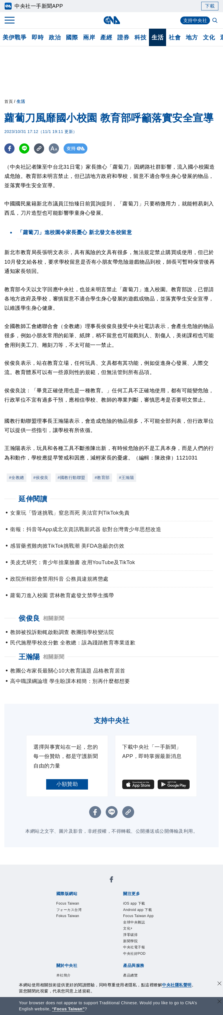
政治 (55, 37)
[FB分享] (9, 148)
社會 (175, 37)
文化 (209, 37)
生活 (157, 37)
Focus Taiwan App (138, 916)
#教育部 (102, 477)
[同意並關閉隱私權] (219, 984)
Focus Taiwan (67, 903)
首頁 (8, 101)
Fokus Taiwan (67, 916)
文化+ (128, 928)
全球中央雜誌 (134, 922)
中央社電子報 (134, 947)
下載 (210, 5)
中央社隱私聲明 (177, 985)
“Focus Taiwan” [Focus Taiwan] (68, 1009)
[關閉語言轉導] (219, 1002)
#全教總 (16, 477)
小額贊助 (67, 784)
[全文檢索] (215, 21)
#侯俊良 (40, 477)
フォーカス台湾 (69, 910)
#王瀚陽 (126, 477)
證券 (123, 37)
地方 (192, 37)
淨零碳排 (130, 935)
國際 (72, 37)
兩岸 (89, 37)
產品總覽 (130, 975)
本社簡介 (63, 975)
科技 (140, 37)
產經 (106, 37)
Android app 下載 (137, 910)
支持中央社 (195, 20)
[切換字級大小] (54, 148)
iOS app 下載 (134, 903)
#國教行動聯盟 (71, 477)
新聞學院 (130, 941)
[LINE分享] (24, 148)
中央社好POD (134, 954)
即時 (38, 37)
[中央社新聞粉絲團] (111, 880)
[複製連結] (39, 148)
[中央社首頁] (112, 20)
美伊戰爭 (14, 37)
